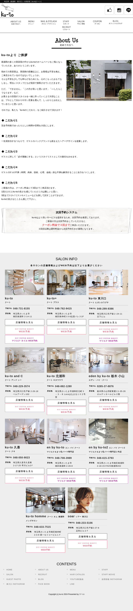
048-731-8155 (21, 308)
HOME (9, 570)
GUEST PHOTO (13, 579)
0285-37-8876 (105, 386)
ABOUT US (43, 570)
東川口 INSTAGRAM (15, 584)
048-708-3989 (63, 458)
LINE (72, 584)
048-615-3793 (105, 458)
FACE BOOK (44, 584)
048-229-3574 (21, 386)
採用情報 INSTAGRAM (112, 579)
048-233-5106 (84, 523)
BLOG (41, 579)
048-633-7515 (42, 527)
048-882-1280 (63, 386)
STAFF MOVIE (108, 574)
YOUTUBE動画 (76, 579)
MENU (73, 570)
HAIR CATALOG (77, 574)
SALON (9, 574)
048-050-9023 (21, 457)
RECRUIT (42, 574)
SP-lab (82, 594)
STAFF (105, 570)
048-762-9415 (63, 308)
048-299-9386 (105, 308)
